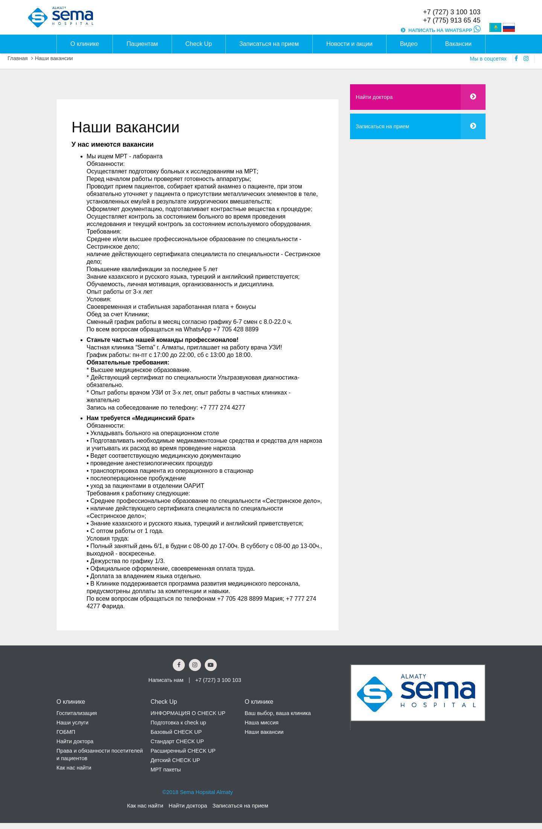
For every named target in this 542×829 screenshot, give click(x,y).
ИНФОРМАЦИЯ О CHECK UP (188, 713)
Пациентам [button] (142, 44)
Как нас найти (73, 768)
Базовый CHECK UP (176, 732)
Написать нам (165, 680)
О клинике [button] (84, 44)
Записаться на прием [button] (269, 44)
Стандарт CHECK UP (177, 741)
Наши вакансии (54, 58)
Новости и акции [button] (349, 44)
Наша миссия (262, 723)
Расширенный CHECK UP (183, 751)
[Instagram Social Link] (195, 665)
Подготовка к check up (178, 723)
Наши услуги (72, 723)
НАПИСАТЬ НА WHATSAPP (444, 30)
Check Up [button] (199, 44)
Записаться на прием (382, 126)
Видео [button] (409, 44)
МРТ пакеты (166, 770)
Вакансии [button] (458, 44)
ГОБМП (65, 732)
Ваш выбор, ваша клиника (278, 713)
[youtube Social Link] (211, 665)
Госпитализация (76, 713)
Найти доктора (374, 97)
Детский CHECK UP (175, 760)
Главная (18, 58)
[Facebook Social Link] (179, 665)
